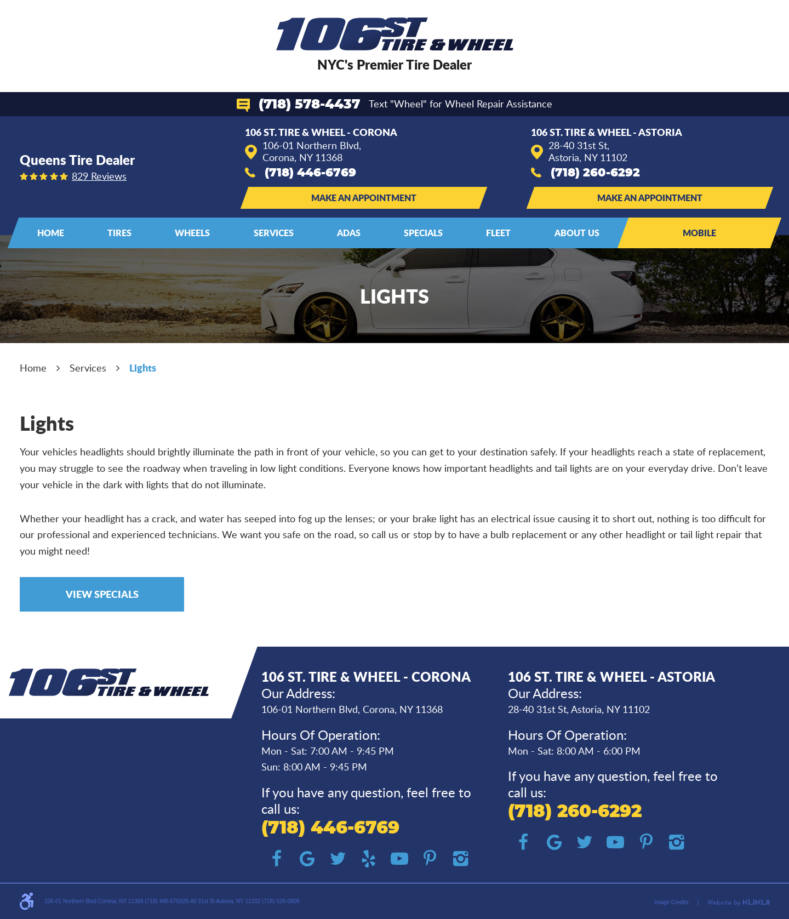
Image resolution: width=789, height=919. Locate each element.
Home (50, 232)
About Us (576, 232)
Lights (142, 368)
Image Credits (671, 902)
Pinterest (430, 858)
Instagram (460, 858)
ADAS (349, 232)
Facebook (276, 858)
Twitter (338, 858)
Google (307, 858)
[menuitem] (50, 233)
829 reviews (99, 176)
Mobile (699, 232)
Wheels (192, 232)
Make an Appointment (363, 197)
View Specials (102, 594)
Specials (423, 232)
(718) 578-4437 (309, 104)
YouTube (399, 858)
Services (274, 232)
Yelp (368, 858)
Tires (119, 232)
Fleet (498, 232)
